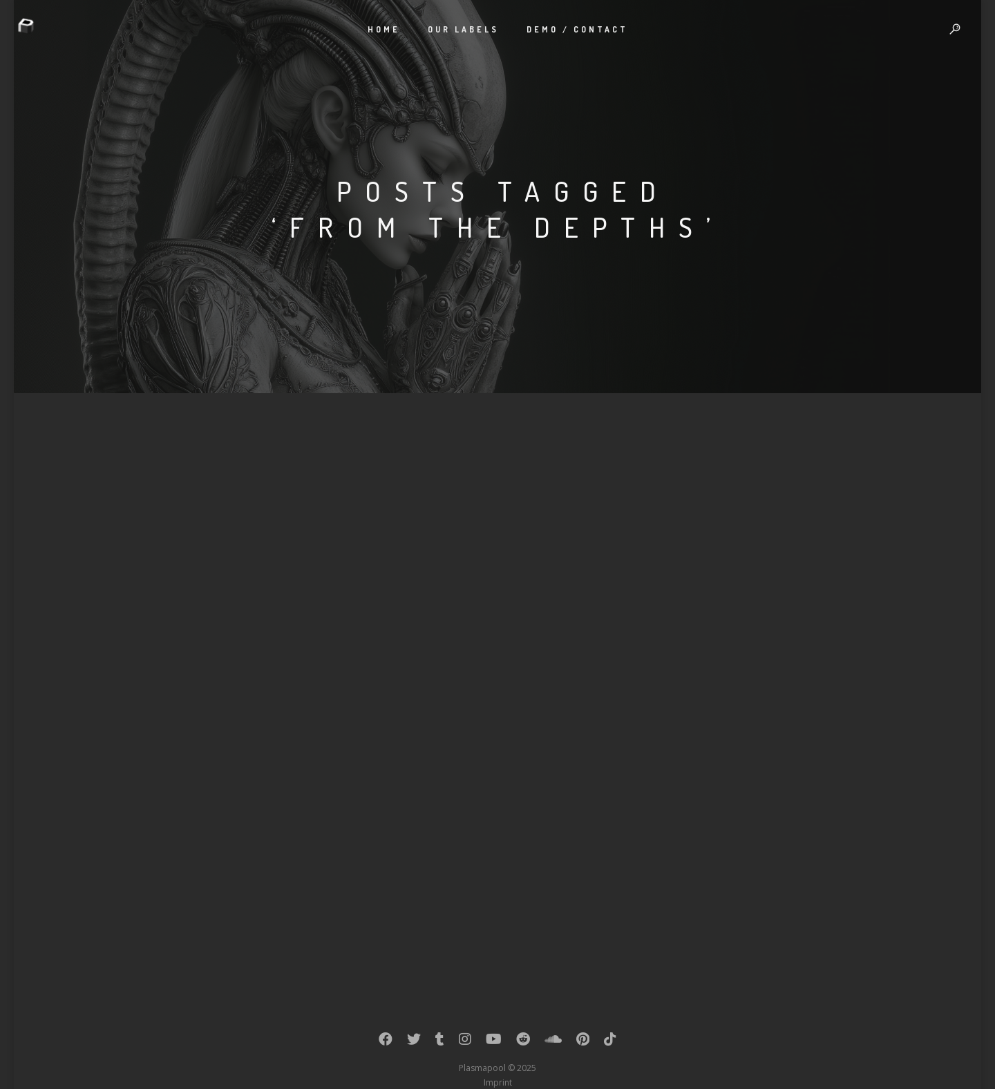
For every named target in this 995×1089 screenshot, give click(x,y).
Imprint (498, 1082)
